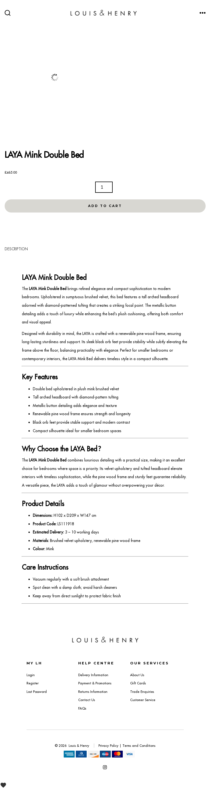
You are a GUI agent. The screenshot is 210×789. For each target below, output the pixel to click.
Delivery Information (93, 675)
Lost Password (37, 692)
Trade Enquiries (142, 692)
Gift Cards (138, 683)
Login (31, 675)
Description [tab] (16, 248)
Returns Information (92, 692)
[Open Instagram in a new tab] (105, 767)
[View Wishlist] (5, 784)
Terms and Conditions (138, 746)
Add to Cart (105, 206)
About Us (137, 675)
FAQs (82, 708)
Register (33, 683)
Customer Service (142, 700)
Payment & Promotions (94, 683)
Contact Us (86, 700)
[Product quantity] (104, 187)
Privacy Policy (108, 746)
